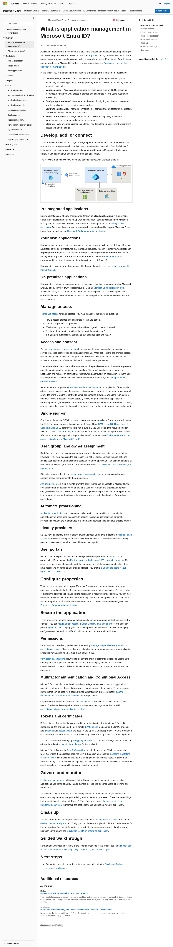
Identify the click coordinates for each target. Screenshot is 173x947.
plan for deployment (66, 431)
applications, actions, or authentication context (62, 709)
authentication (113, 256)
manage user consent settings (63, 349)
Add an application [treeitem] (15, 61)
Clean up (144, 43)
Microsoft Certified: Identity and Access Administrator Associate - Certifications (76, 910)
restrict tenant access (68, 624)
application (94, 55)
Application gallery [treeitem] (15, 90)
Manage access (147, 29)
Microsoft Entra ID (55, 20)
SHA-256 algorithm (76, 750)
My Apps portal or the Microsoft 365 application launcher (97, 560)
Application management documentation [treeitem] (15, 31)
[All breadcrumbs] (42, 20)
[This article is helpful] (162, 59)
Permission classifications (52, 659)
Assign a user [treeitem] (13, 66)
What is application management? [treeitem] (16, 44)
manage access (50, 314)
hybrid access (54, 627)
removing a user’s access (105, 819)
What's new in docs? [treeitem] (16, 51)
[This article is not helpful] (165, 59)
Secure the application (149, 36)
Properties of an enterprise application (58, 605)
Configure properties (149, 32)
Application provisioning (51, 513)
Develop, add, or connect (151, 25)
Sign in (167, 3)
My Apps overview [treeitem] (15, 130)
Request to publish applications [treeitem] (21, 95)
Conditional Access (84, 701)
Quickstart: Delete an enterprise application (87, 831)
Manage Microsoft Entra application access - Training (64, 893)
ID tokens (49, 731)
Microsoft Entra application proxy (109, 288)
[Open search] (160, 3)
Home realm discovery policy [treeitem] (20, 125)
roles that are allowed (71, 744)
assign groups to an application (86, 474)
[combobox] (18, 24)
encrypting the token (82, 740)
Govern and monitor (148, 39)
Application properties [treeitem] (17, 110)
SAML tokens (91, 727)
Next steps (144, 50)
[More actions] (130, 20)
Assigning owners (48, 484)
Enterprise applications (77, 20)
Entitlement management (52, 780)
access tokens (65, 731)
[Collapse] (33, 18)
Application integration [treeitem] (17, 100)
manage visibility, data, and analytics (97, 624)
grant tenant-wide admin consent (84, 387)
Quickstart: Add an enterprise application (86, 231)
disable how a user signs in (53, 823)
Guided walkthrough (148, 46)
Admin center (162, 11)
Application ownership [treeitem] (17, 105)
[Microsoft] (5, 3)
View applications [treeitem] (15, 71)
